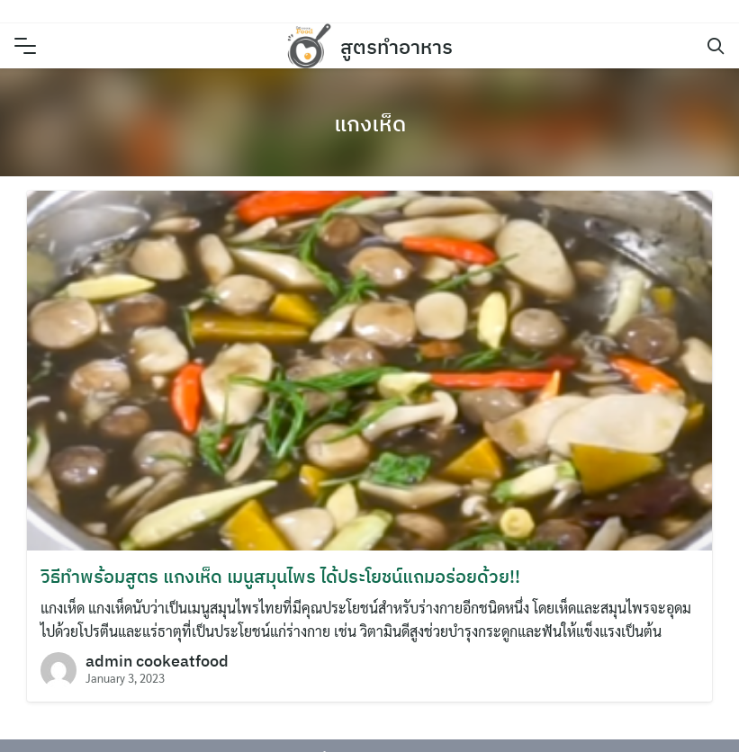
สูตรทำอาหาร (396, 46)
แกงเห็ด (370, 123)
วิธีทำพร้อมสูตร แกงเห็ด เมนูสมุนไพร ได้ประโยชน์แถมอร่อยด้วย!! (280, 576)
